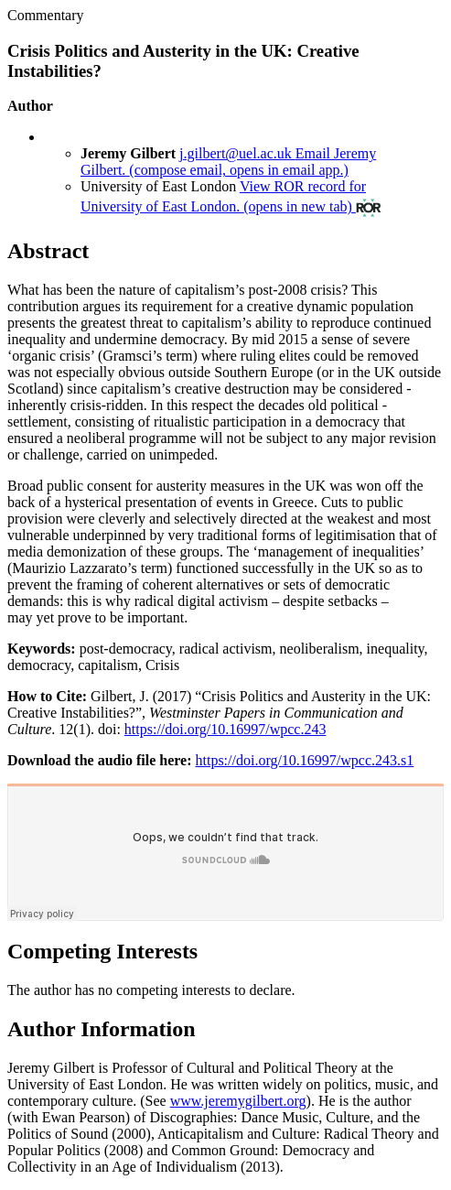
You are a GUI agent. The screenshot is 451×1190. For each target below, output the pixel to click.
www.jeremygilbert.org (238, 1101)
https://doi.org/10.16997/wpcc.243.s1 (304, 760)
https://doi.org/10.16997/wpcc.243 (225, 729)
